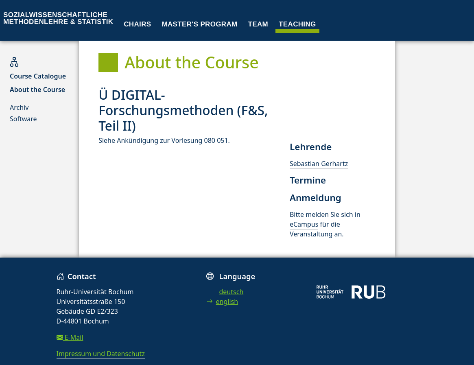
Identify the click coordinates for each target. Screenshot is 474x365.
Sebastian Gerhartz (319, 163)
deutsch (231, 291)
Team (258, 24)
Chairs (137, 24)
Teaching (297, 24)
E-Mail (70, 337)
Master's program (199, 24)
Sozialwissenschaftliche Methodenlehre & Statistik (58, 18)
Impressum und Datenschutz (101, 353)
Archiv (19, 107)
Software (23, 118)
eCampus (304, 224)
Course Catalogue (38, 76)
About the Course (37, 89)
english (222, 301)
